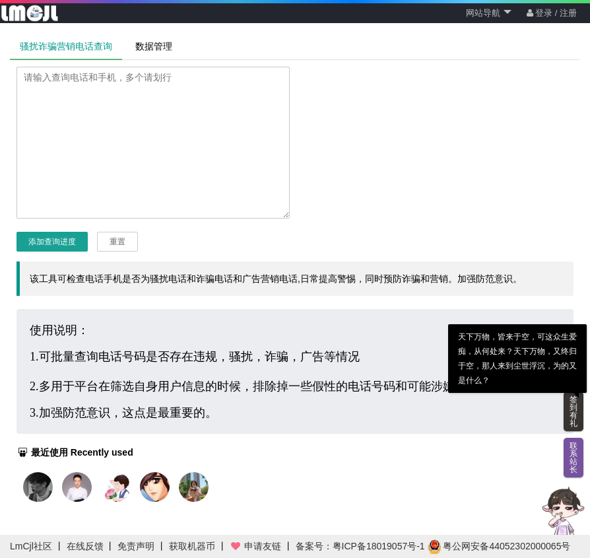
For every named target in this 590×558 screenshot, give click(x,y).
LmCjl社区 (31, 546)
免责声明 (135, 546)
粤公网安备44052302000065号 (499, 546)
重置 (117, 241)
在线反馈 (85, 546)
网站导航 (488, 13)
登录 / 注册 (552, 13)
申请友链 (255, 546)
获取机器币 (192, 546)
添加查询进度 (52, 241)
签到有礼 (573, 411)
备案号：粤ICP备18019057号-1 (360, 546)
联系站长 (573, 457)
